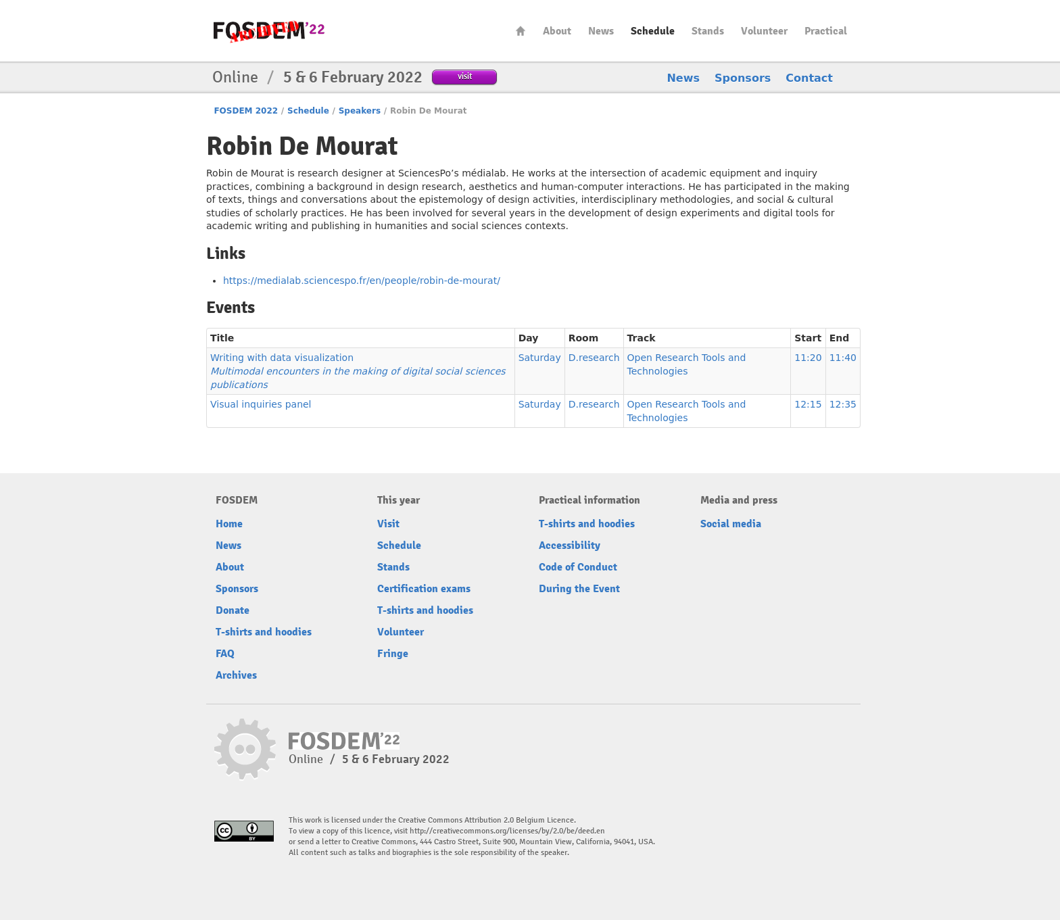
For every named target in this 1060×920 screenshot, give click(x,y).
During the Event (579, 589)
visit (465, 76)
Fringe (392, 653)
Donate (232, 610)
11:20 (807, 357)
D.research (594, 357)
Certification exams (424, 589)
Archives (236, 675)
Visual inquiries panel (261, 404)
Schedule (653, 31)
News (601, 31)
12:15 (807, 404)
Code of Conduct (578, 567)
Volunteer (764, 31)
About (557, 31)
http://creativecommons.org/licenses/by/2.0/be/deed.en (507, 831)
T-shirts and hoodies (264, 632)
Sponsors (743, 78)
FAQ (225, 653)
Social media (730, 524)
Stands (708, 31)
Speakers (360, 111)
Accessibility (569, 545)
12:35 (843, 404)
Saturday (540, 357)
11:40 (843, 357)
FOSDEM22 (269, 31)
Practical (825, 31)
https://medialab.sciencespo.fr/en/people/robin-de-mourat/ (361, 280)
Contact (809, 78)
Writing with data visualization (358, 371)
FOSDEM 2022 (246, 111)
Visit (388, 524)
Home (520, 31)
